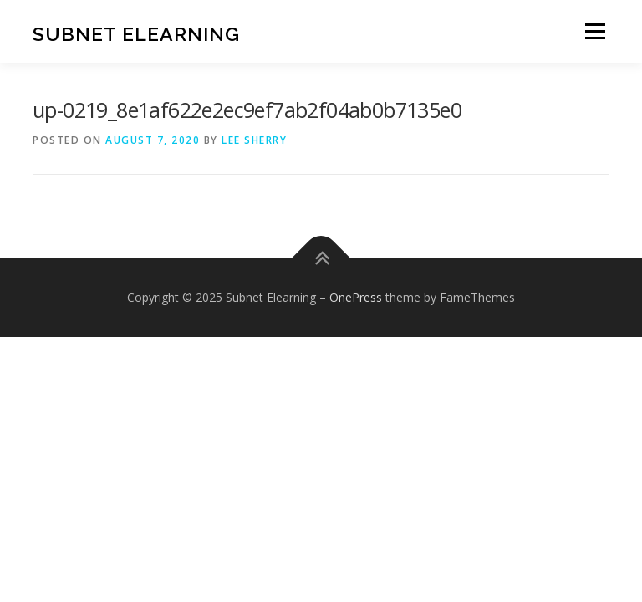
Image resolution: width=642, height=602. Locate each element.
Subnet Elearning (136, 33)
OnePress (355, 297)
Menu (594, 30)
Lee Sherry (254, 140)
